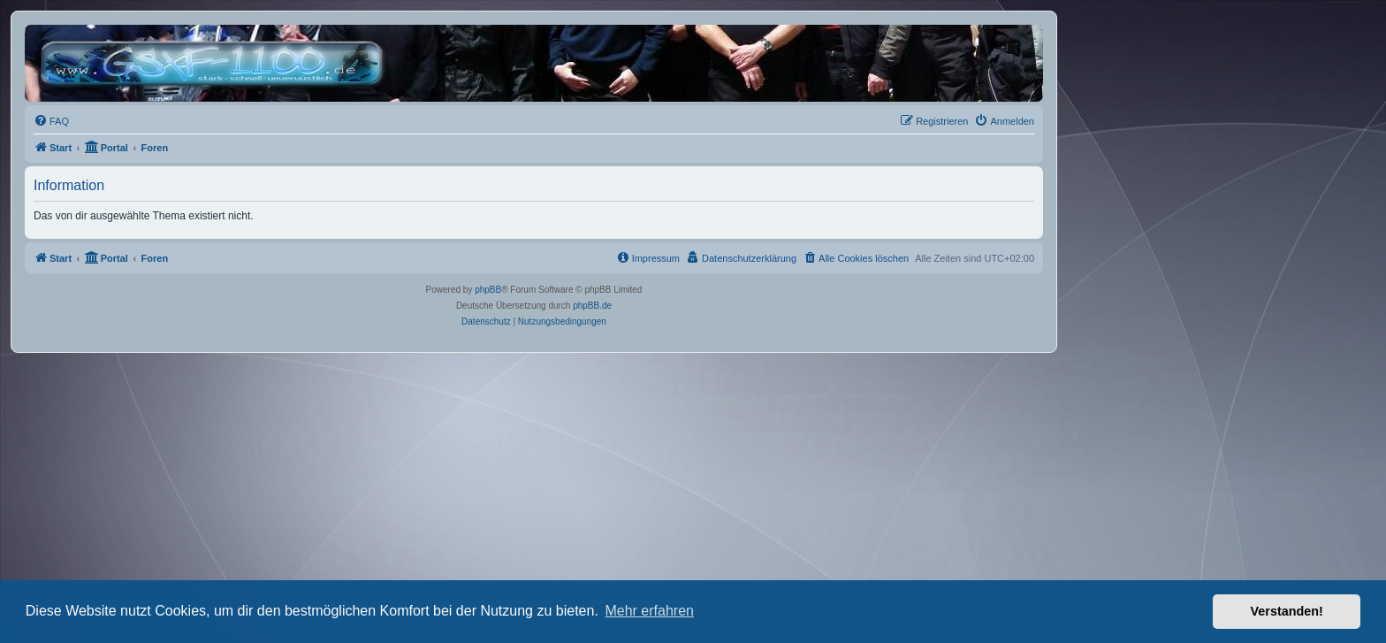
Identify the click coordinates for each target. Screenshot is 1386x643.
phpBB (488, 290)
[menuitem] (51, 121)
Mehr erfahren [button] (649, 610)
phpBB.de (592, 305)
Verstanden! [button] (1287, 611)
